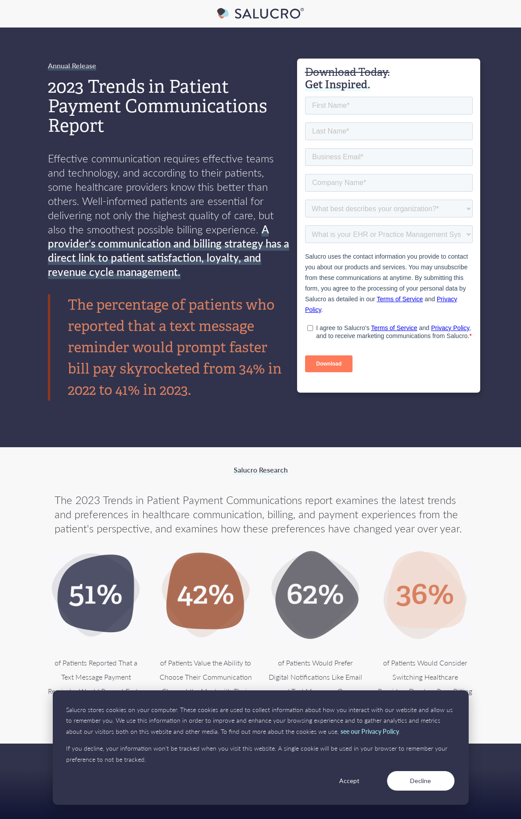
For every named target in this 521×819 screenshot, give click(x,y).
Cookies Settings (277, 780)
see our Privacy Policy (370, 731)
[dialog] (261, 747)
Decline (420, 780)
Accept (349, 780)
